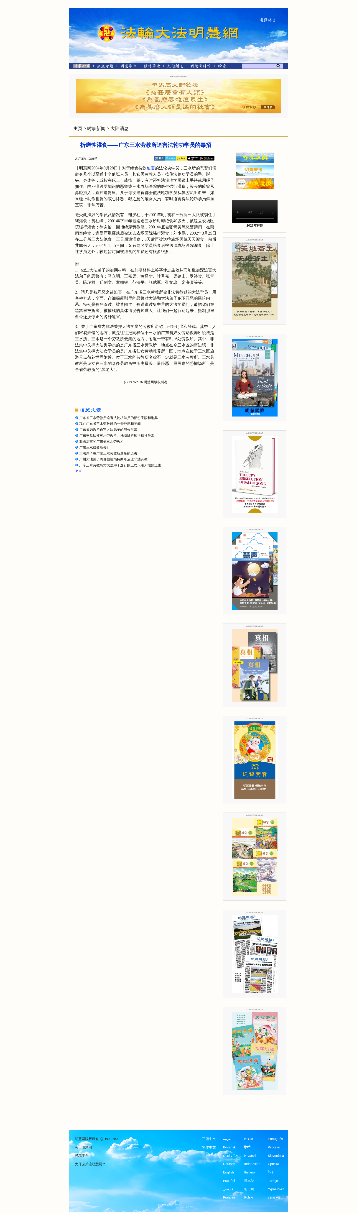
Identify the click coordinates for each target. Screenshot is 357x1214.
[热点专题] (105, 67)
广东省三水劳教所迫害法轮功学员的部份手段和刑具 (118, 418)
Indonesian (252, 1164)
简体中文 (209, 1147)
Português (275, 1139)
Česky (227, 1156)
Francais (229, 1197)
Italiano (249, 1172)
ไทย (271, 1172)
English (228, 1172)
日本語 (249, 1181)
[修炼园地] (151, 67)
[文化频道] (175, 67)
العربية (227, 1139)
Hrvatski (250, 1156)
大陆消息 (119, 128)
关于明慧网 (83, 1147)
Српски (273, 1164)
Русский (274, 1147)
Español (229, 1181)
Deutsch (229, 1164)
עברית (248, 1139)
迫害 (151, 168)
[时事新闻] (80, 67)
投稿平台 (82, 1156)
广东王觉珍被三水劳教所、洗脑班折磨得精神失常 (116, 435)
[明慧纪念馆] (200, 67)
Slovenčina (276, 1156)
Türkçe (273, 1181)
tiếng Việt (274, 1197)
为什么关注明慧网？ (90, 1164)
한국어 (249, 1189)
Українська (276, 1189)
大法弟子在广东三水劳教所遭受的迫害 (108, 453)
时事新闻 (96, 128)
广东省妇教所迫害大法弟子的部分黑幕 (108, 430)
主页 (77, 128)
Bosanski (230, 1147)
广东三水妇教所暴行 (94, 447)
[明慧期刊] (128, 67)
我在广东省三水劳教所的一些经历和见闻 (110, 424)
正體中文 (209, 1139)
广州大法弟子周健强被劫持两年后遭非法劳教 (113, 459)
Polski (248, 1197)
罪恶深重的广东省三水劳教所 (101, 441)
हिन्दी (247, 1147)
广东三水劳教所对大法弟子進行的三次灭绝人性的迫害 (120, 465)
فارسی (228, 1189)
